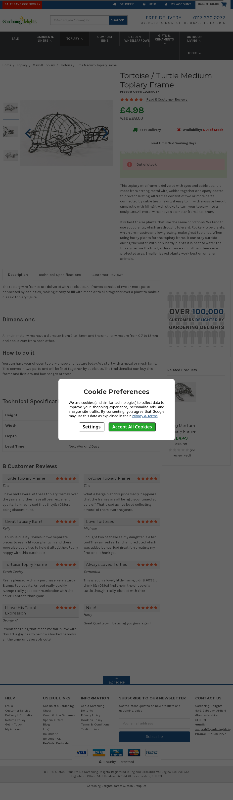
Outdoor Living (194, 38)
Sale (15, 38)
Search (118, 20)
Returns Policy (15, 720)
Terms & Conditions (95, 724)
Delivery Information (19, 715)
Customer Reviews (108, 274)
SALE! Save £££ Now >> (22, 4)
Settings (92, 427)
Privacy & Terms (145, 416)
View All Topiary (44, 65)
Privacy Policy (90, 715)
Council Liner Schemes (59, 715)
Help (149, 4)
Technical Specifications (60, 274)
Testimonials (90, 729)
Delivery (123, 4)
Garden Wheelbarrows (136, 38)
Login (47, 729)
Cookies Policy (91, 720)
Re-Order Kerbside (56, 743)
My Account (178, 4)
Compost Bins (104, 38)
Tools (194, 53)
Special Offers (53, 720)
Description (18, 274)
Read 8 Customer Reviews (166, 99)
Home (6, 65)
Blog (46, 724)
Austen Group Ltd (134, 786)
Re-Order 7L (51, 734)
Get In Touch (14, 724)
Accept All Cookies (132, 427)
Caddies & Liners (45, 38)
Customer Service (17, 710)
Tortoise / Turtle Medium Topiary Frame (88, 65)
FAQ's (9, 706)
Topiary (74, 38)
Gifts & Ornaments (164, 39)
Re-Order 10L (52, 738)
